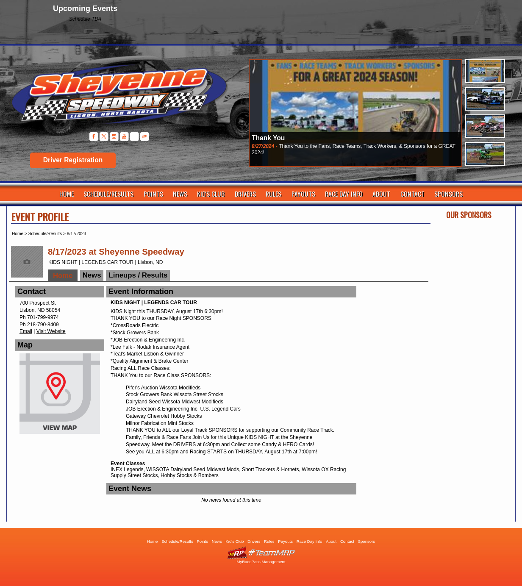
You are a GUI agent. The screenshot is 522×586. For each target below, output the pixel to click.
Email (25, 331)
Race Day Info (344, 194)
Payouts (303, 194)
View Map (59, 395)
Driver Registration (73, 160)
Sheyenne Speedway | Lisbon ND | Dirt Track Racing (114, 97)
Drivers (245, 194)
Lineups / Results (137, 275)
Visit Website (51, 331)
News (180, 194)
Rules (273, 194)
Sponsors (448, 194)
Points (153, 194)
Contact (412, 194)
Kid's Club (211, 194)
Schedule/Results (108, 194)
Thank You (268, 138)
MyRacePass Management (260, 561)
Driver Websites (261, 552)
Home (66, 194)
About (381, 194)
